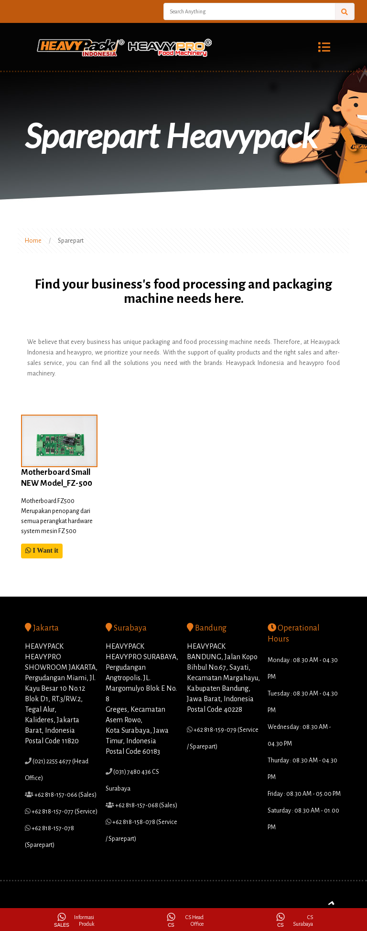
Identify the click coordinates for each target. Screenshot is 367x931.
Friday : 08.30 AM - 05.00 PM (304, 794)
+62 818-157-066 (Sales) (65, 795)
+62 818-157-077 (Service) (64, 811)
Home (33, 240)
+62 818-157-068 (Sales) (145, 805)
